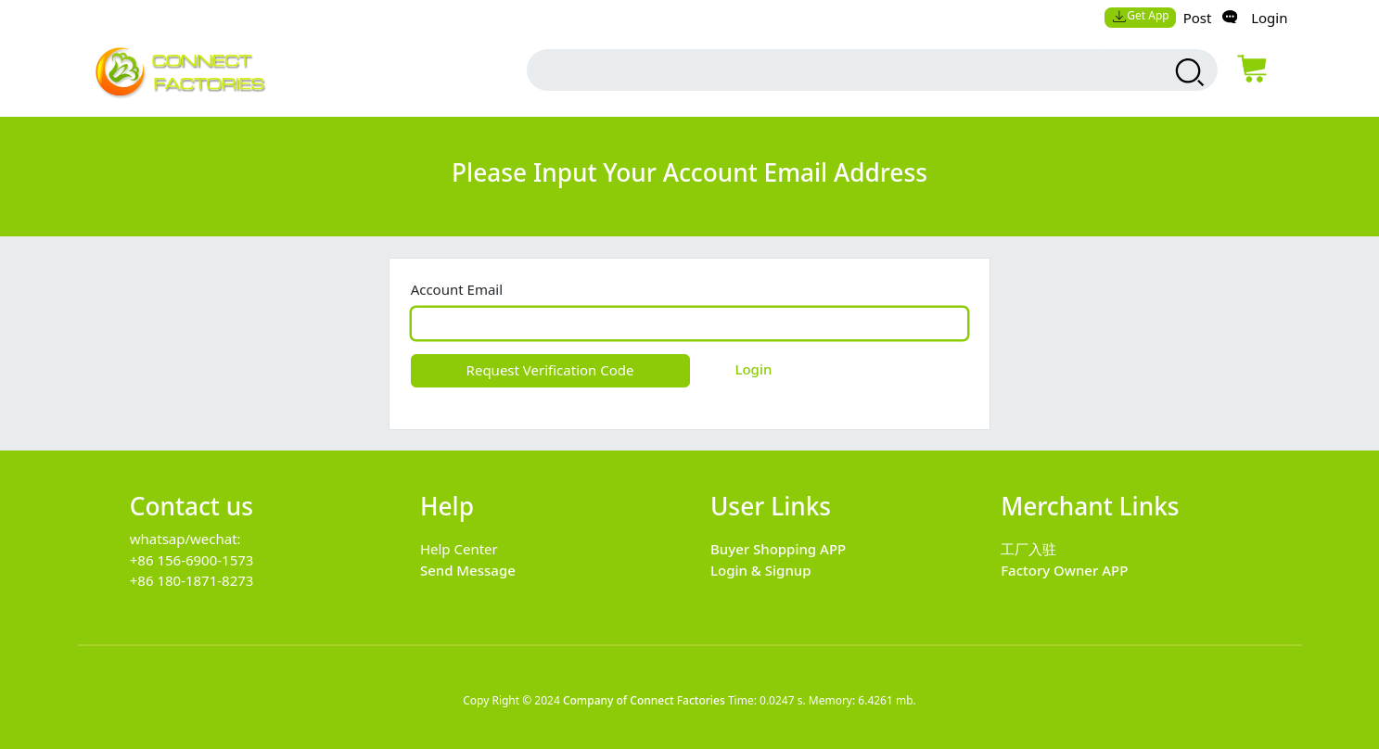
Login (1269, 17)
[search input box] (830, 70)
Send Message (468, 570)
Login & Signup (760, 570)
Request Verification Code (550, 370)
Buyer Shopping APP (778, 549)
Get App (1140, 15)
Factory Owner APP (1064, 570)
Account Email (457, 289)
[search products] (1187, 72)
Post (1197, 17)
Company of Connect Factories (644, 700)
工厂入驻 (1028, 549)
